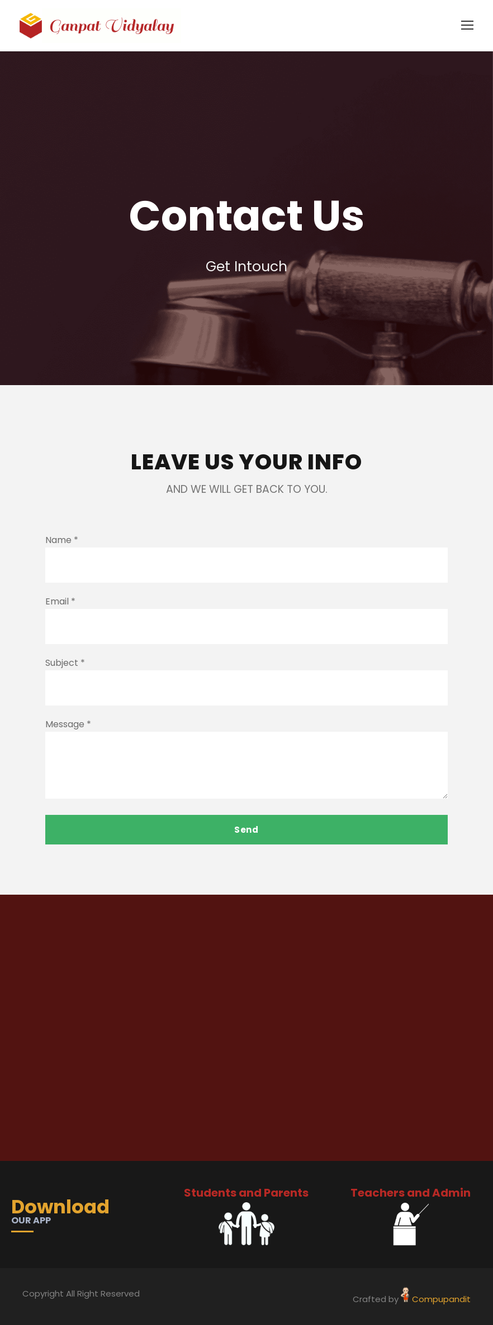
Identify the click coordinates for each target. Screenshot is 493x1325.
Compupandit (441, 1299)
